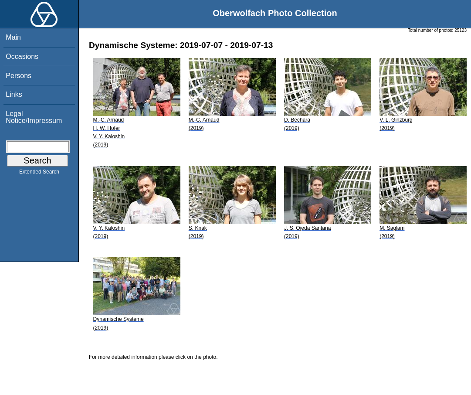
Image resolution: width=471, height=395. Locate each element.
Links (14, 94)
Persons (18, 75)
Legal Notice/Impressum (34, 117)
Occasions (22, 56)
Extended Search (39, 173)
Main (13, 37)
